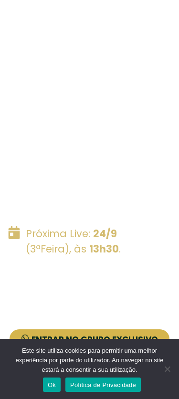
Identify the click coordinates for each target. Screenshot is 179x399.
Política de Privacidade (103, 384)
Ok (52, 384)
